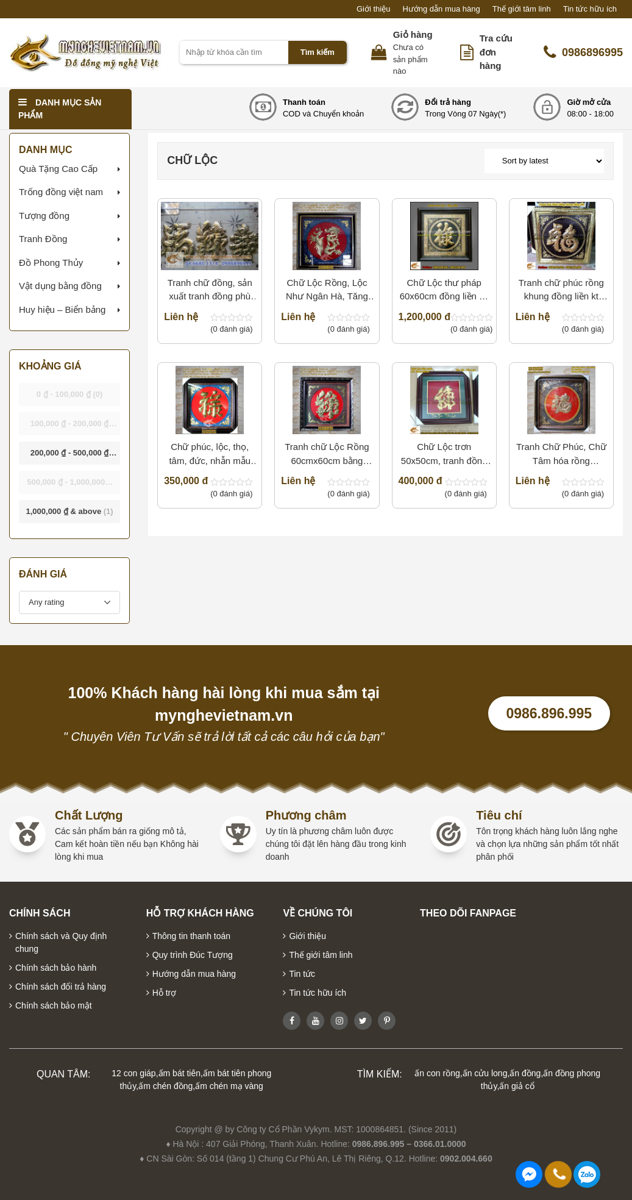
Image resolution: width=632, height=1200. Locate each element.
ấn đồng (525, 1073)
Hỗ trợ (164, 993)
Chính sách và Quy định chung (61, 942)
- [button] (70, 394)
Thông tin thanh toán (191, 936)
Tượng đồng (44, 215)
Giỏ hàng (413, 34)
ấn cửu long (485, 1073)
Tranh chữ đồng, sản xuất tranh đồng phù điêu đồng (210, 290)
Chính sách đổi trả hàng (60, 986)
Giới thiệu (373, 8)
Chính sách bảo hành (55, 968)
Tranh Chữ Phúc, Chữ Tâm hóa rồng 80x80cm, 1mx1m (561, 454)
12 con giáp (133, 1073)
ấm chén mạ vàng (229, 1086)
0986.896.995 (549, 713)
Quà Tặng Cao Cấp (58, 168)
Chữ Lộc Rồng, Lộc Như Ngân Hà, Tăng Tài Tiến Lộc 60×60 (327, 290)
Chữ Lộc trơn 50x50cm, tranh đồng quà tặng (444, 454)
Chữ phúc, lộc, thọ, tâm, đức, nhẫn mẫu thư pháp (209, 454)
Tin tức (302, 974)
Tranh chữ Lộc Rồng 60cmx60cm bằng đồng (327, 454)
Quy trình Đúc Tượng (192, 955)
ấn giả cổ (516, 1086)
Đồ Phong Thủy (51, 262)
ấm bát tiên (179, 1073)
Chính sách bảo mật (53, 1005)
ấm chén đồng (165, 1086)
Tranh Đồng (43, 239)
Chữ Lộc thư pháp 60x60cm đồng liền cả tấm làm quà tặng (444, 290)
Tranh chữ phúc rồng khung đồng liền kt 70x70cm (561, 290)
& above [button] (69, 511)
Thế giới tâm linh (521, 8)
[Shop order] (544, 161)
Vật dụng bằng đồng (60, 285)
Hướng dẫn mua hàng (441, 8)
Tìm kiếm (317, 52)
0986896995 (583, 52)
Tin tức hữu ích (590, 8)
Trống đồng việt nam (61, 192)
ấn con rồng (437, 1073)
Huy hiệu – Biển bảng (62, 309)
